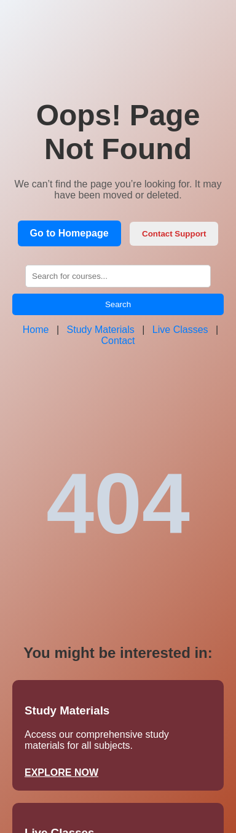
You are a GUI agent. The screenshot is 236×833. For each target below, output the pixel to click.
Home (36, 329)
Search (118, 304)
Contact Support (174, 233)
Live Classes (180, 329)
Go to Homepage (69, 233)
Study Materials (101, 329)
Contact (118, 340)
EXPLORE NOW (61, 772)
